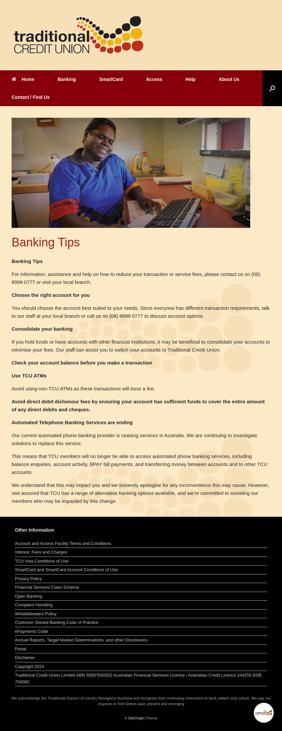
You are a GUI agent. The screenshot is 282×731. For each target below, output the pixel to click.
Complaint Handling (33, 604)
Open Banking (28, 596)
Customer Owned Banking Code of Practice (56, 622)
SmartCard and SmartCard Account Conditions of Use (66, 569)
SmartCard (111, 79)
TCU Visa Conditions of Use (42, 561)
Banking (67, 79)
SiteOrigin (136, 718)
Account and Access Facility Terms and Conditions (63, 543)
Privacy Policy (28, 578)
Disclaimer (25, 657)
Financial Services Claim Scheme (47, 587)
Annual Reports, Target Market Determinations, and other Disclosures (81, 639)
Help (191, 79)
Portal (20, 648)
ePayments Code (31, 631)
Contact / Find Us (31, 97)
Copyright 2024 (29, 666)
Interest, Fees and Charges (41, 552)
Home (23, 79)
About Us (229, 79)
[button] (272, 88)
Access (154, 79)
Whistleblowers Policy (36, 613)
